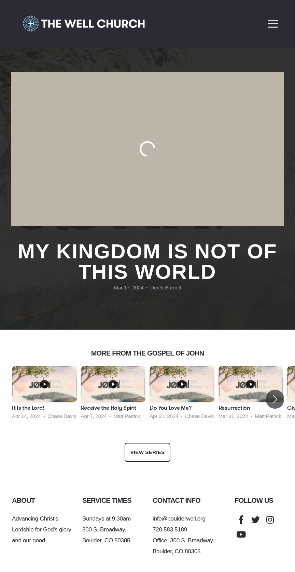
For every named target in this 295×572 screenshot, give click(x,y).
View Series (147, 452)
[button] (275, 399)
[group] (44, 395)
